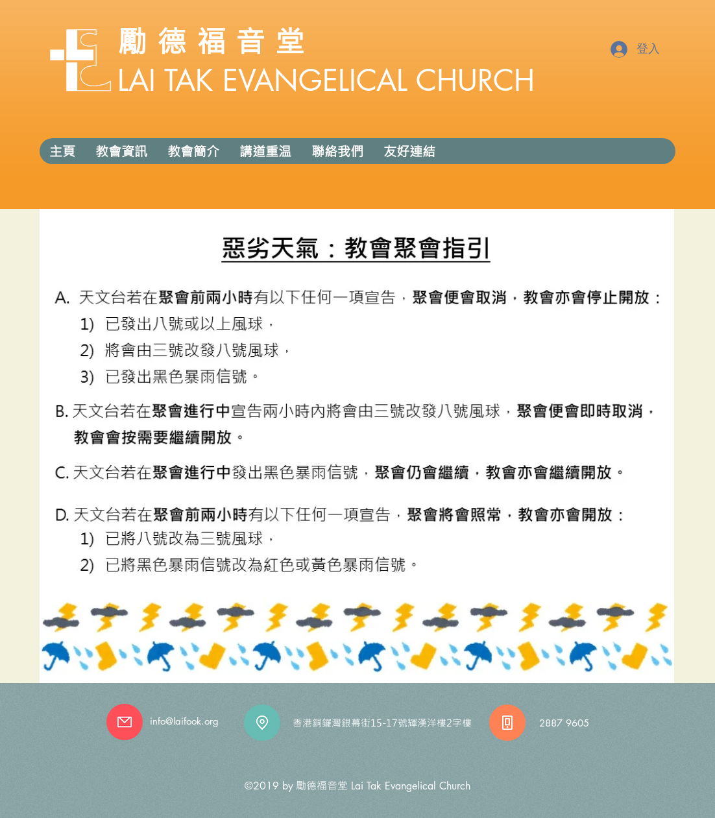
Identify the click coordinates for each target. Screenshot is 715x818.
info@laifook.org (184, 721)
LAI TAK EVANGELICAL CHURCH (326, 80)
